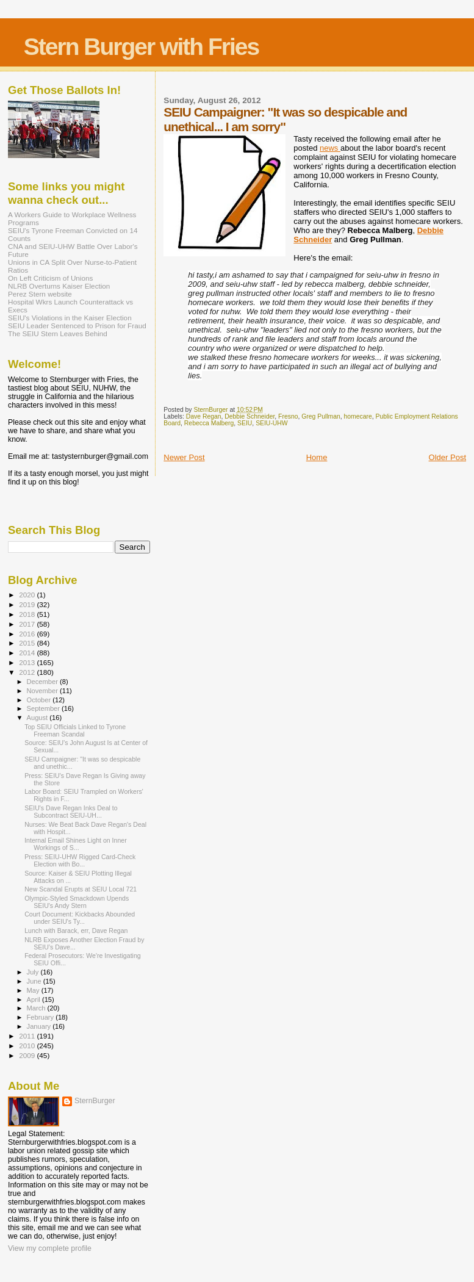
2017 (28, 624)
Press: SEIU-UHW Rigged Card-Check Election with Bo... (79, 860)
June (35, 981)
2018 (28, 614)
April (34, 999)
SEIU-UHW (272, 423)
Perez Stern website (40, 294)
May (34, 990)
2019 (28, 604)
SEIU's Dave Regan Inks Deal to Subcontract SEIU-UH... (71, 811)
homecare (358, 416)
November (43, 690)
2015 (28, 643)
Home (317, 457)
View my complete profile (50, 1248)
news (330, 148)
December (43, 681)
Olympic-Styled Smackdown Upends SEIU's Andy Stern (76, 902)
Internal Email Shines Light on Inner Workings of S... (75, 844)
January (40, 1026)
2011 (28, 1036)
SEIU (244, 423)
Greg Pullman (320, 416)
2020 (28, 595)
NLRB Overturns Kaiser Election (59, 286)
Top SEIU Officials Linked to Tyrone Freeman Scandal (75, 730)
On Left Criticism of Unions (50, 278)
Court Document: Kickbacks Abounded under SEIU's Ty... (79, 917)
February (41, 1017)
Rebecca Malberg (209, 423)
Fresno (288, 416)
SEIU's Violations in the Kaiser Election (70, 318)
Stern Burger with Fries (141, 47)
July (34, 972)
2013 (28, 662)
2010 (28, 1046)
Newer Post (183, 457)
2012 (28, 672)
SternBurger (94, 1101)
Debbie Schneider (249, 416)
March (37, 1008)
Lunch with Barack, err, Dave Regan (75, 930)
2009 (28, 1055)
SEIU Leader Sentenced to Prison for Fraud (77, 326)
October (40, 700)
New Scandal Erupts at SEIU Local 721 (80, 889)
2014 (28, 653)
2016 (28, 634)
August (38, 717)
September (44, 708)
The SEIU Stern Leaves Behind (57, 333)
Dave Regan (203, 416)
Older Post (447, 457)
